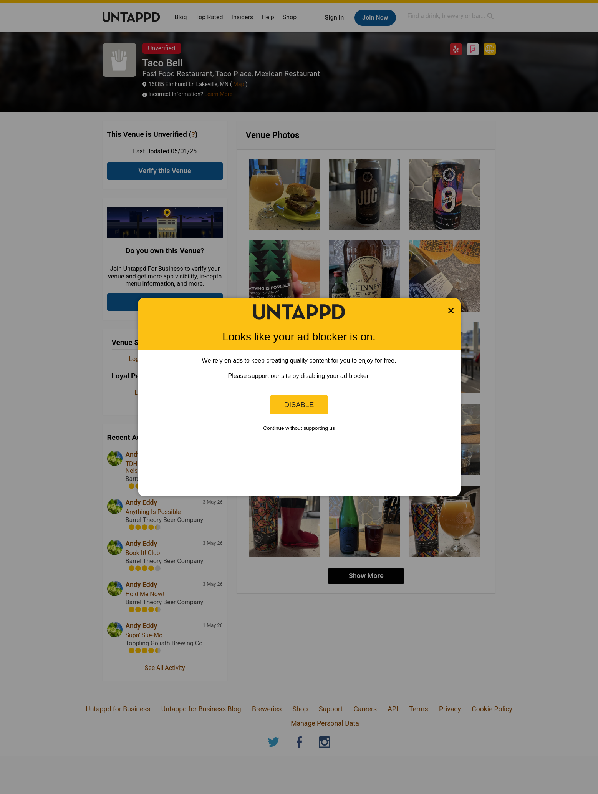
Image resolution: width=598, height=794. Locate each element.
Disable (299, 405)
